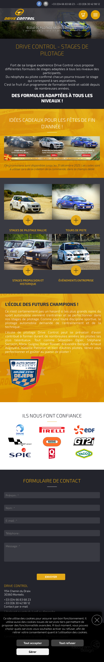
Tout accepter (33, 643)
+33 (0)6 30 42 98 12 (88, 3)
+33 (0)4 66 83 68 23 (63, 3)
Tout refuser (67, 643)
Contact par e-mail (16, 606)
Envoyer (51, 577)
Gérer (32, 651)
